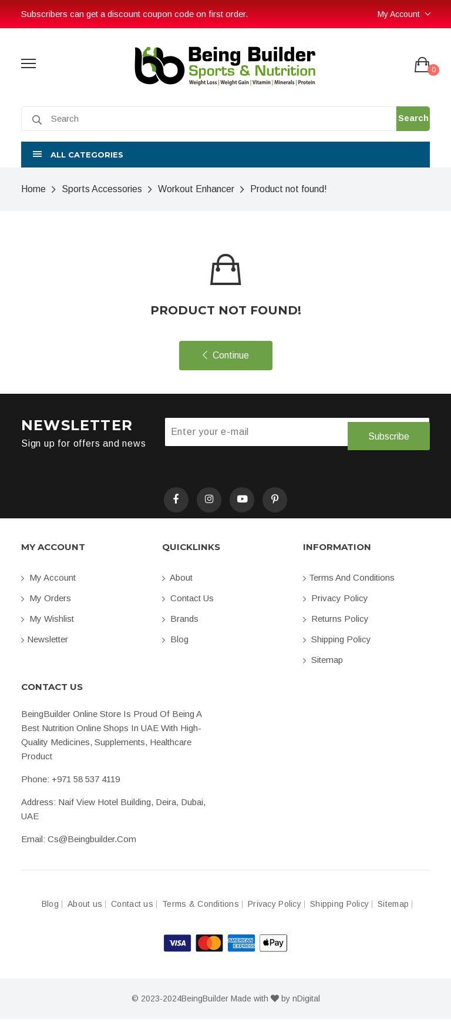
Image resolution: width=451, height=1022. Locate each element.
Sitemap (323, 663)
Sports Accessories (102, 189)
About (177, 580)
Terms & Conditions (200, 907)
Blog (175, 642)
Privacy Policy (335, 601)
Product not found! (288, 189)
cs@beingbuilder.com (92, 842)
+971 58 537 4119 (86, 782)
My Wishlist (47, 621)
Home (33, 189)
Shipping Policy (337, 642)
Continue (226, 355)
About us (85, 907)
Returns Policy (336, 621)
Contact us (188, 601)
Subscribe (388, 432)
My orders (46, 601)
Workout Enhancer (196, 189)
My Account (399, 14)
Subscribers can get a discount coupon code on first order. (134, 14)
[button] (225, 154)
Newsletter (44, 642)
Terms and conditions (349, 580)
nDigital (306, 1001)
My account (48, 580)
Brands (180, 621)
